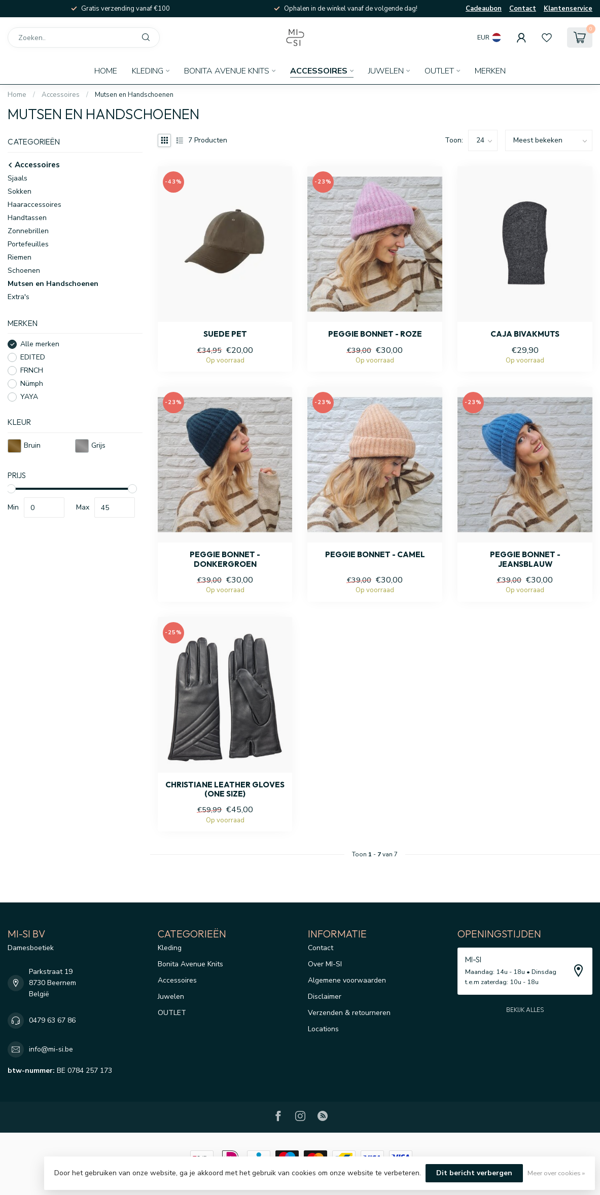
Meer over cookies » (556, 1173)
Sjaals (17, 178)
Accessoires (318, 71)
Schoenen (24, 270)
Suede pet (225, 334)
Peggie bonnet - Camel (375, 554)
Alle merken (39, 344)
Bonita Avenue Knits (226, 71)
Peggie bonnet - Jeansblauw (525, 559)
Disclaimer (324, 996)
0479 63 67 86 (52, 1020)
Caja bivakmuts (524, 334)
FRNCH (31, 370)
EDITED (32, 357)
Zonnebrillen (28, 231)
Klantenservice (568, 8)
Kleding (147, 71)
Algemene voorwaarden (347, 980)
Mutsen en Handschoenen (134, 94)
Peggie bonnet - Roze (375, 334)
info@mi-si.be (51, 1049)
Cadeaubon (484, 8)
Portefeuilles (28, 244)
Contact (522, 8)
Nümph (31, 383)
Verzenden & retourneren (349, 1013)
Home (105, 71)
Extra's (18, 297)
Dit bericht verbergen (474, 1173)
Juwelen (386, 71)
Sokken (19, 191)
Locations (323, 1029)
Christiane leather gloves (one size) (225, 789)
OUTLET (439, 71)
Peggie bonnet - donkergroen (225, 559)
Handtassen (27, 218)
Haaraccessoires (34, 204)
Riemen (19, 257)
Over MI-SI (325, 964)
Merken (490, 71)
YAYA (29, 397)
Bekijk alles (525, 1010)
